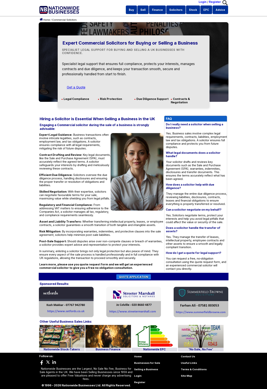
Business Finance (108, 349)
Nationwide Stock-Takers (62, 349)
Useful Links (189, 362)
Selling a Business (146, 369)
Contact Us (188, 356)
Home (46, 19)
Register (215, 2)
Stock (193, 9)
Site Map (186, 375)
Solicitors (176, 9)
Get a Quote (76, 87)
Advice (220, 9)
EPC (206, 9)
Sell (143, 9)
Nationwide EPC (154, 349)
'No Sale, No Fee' (200, 349)
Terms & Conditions (194, 369)
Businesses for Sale (147, 362)
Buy (131, 9)
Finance (157, 9)
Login (202, 2)
